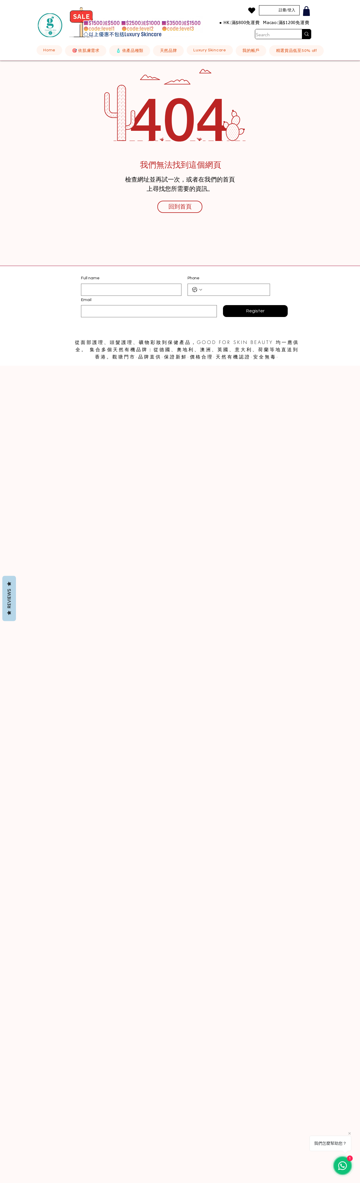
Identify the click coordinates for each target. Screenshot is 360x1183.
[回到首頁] (179, 207)
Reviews (9, 598)
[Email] (147, 311)
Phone (193, 278)
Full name (90, 278)
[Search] (273, 34)
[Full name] (129, 290)
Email (86, 300)
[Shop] (306, 11)
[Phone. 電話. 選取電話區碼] (197, 289)
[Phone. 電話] (234, 290)
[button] (86, 51)
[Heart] (251, 10)
